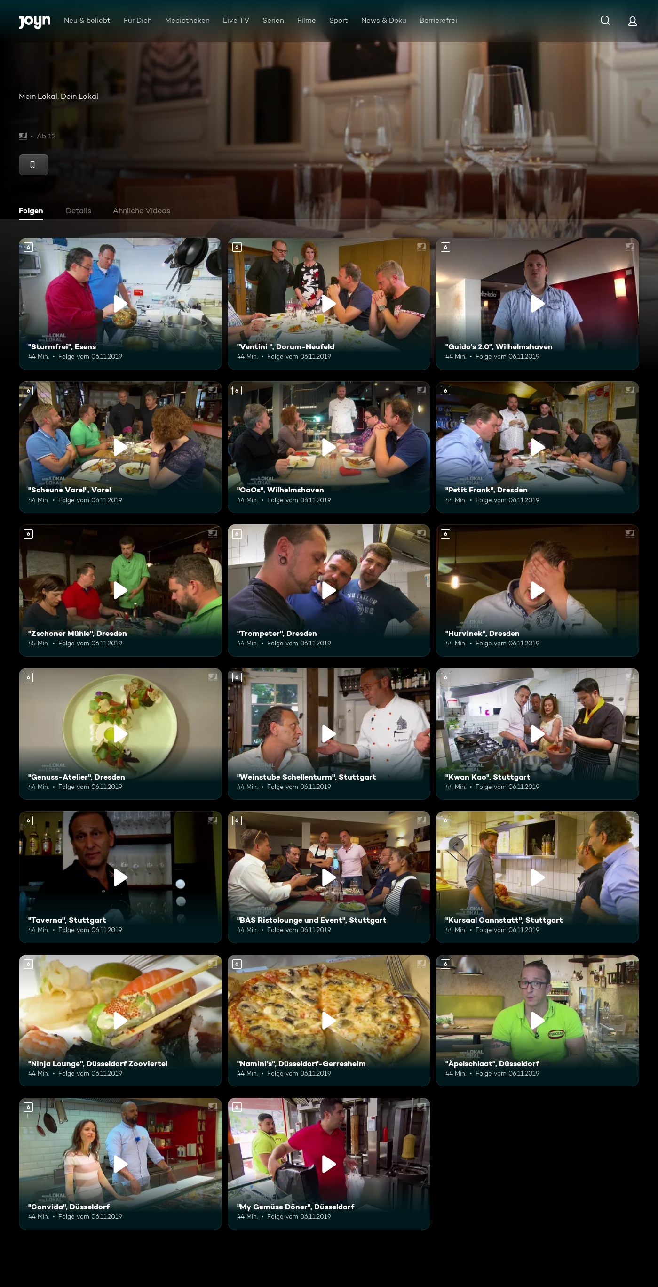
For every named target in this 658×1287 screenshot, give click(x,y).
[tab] (33, 211)
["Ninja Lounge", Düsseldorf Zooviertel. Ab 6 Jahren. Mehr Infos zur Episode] (120, 1021)
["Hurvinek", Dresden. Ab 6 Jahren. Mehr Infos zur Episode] (537, 590)
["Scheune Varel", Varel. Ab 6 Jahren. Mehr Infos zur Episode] (120, 447)
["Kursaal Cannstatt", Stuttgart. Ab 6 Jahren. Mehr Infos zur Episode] (537, 877)
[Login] (632, 21)
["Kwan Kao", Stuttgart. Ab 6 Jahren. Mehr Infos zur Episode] (537, 734)
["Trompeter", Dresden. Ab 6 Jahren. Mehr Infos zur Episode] (329, 590)
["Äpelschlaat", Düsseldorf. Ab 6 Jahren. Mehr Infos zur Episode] (537, 1021)
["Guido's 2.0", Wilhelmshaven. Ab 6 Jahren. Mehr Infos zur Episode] (537, 304)
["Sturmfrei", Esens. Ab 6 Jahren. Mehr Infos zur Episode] (120, 304)
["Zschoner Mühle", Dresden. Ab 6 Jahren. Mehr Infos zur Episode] (120, 590)
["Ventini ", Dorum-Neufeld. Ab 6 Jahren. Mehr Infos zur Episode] (329, 304)
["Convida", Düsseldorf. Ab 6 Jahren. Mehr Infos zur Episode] (120, 1164)
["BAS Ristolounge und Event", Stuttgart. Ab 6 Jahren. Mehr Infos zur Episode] (329, 877)
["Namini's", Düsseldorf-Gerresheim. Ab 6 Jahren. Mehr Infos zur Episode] (329, 1021)
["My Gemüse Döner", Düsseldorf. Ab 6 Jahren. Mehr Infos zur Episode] (329, 1164)
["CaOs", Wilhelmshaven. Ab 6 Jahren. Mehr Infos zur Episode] (329, 447)
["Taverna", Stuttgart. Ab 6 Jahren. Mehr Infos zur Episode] (120, 877)
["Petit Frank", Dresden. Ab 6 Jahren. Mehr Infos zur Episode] (537, 447)
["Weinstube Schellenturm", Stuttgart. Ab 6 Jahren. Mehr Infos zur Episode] (329, 734)
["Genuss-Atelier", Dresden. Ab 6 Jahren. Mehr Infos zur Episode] (120, 734)
